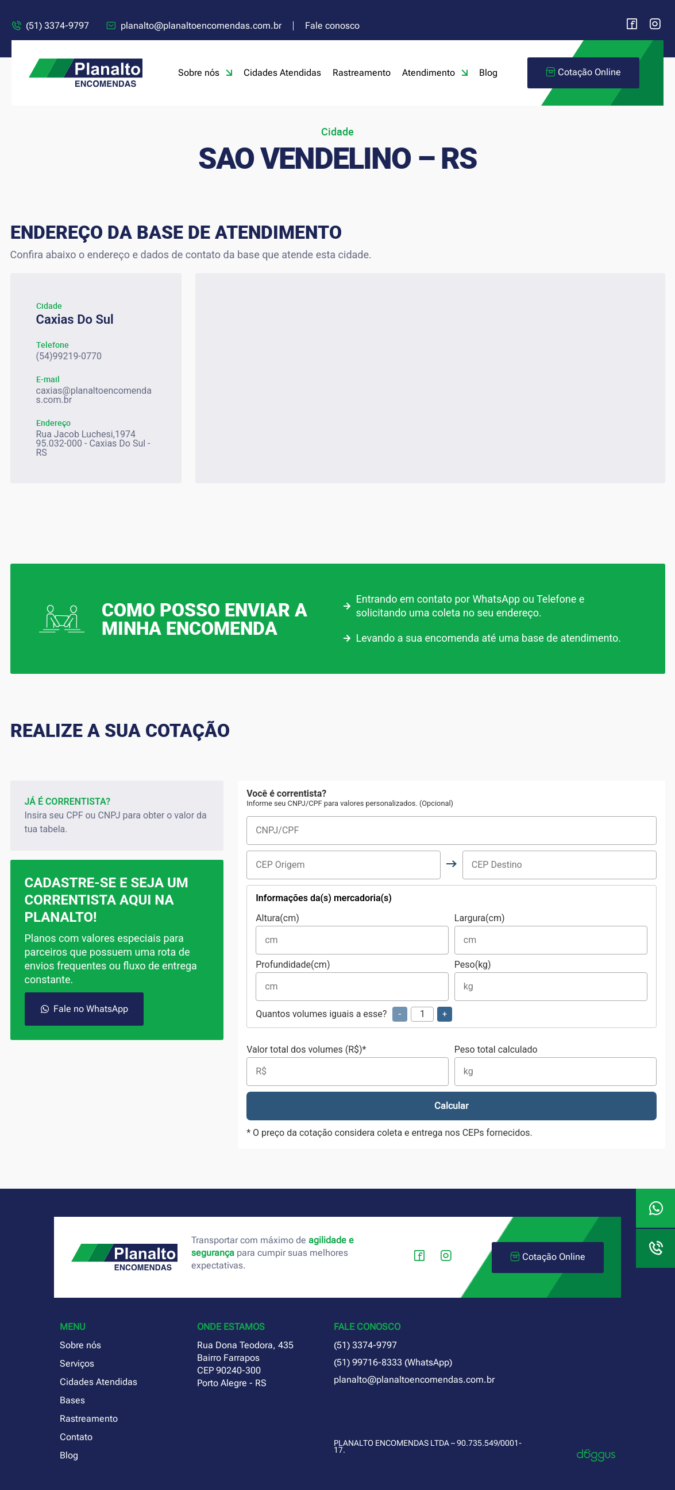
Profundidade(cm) (352, 980)
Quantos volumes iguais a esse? (354, 1014)
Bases (72, 1400)
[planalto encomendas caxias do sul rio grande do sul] (430, 378)
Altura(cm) (352, 934)
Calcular (451, 1105)
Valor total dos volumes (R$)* (347, 1065)
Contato (76, 1436)
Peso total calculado (555, 1065)
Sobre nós (205, 73)
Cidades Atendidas (282, 72)
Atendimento (435, 73)
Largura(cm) (550, 934)
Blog (488, 72)
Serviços (77, 1363)
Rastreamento (362, 72)
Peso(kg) (550, 980)
